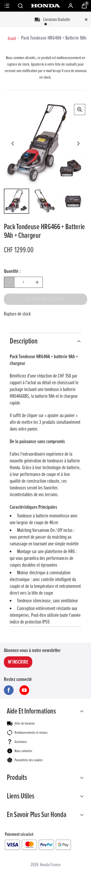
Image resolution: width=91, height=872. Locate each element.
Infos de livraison (25, 723)
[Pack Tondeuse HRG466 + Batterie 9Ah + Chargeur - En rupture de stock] (45, 299)
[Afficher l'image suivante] (78, 143)
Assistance (21, 741)
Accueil (12, 38)
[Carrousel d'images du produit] (45, 143)
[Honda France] (45, 5)
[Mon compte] (71, 6)
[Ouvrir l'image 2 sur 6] (44, 201)
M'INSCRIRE (18, 662)
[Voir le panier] (84, 6)
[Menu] (7, 6)
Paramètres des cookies (29, 760)
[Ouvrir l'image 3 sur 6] (72, 201)
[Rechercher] (20, 6)
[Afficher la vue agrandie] (79, 109)
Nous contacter (23, 750)
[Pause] (86, 19)
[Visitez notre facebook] (9, 690)
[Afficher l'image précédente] (12, 143)
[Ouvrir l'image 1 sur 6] (16, 201)
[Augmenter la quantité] (37, 282)
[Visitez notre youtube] (24, 690)
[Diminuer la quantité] (9, 282)
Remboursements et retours (31, 732)
